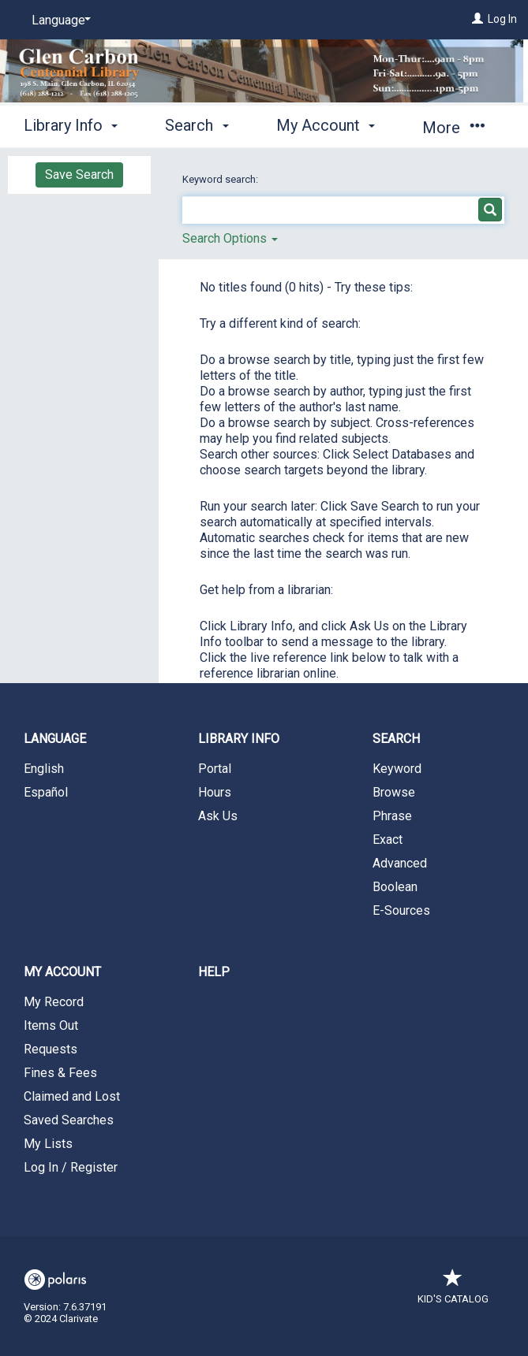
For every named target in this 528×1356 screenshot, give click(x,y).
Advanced (400, 863)
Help (214, 971)
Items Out (51, 1025)
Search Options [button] (230, 238)
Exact (388, 839)
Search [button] (196, 125)
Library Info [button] (71, 125)
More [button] (453, 127)
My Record (54, 1001)
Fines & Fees (60, 1072)
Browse (394, 792)
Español (46, 792)
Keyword (397, 768)
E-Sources (401, 910)
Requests (50, 1049)
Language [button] (55, 738)
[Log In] (477, 19)
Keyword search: (221, 179)
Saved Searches (69, 1120)
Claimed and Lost (72, 1096)
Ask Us (218, 815)
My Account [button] (325, 125)
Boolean (395, 886)
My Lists (48, 1143)
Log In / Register (71, 1167)
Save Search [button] (79, 174)
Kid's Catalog (453, 1291)
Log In (502, 19)
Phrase (392, 815)
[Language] (58, 20)
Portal (214, 768)
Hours (214, 792)
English (44, 768)
